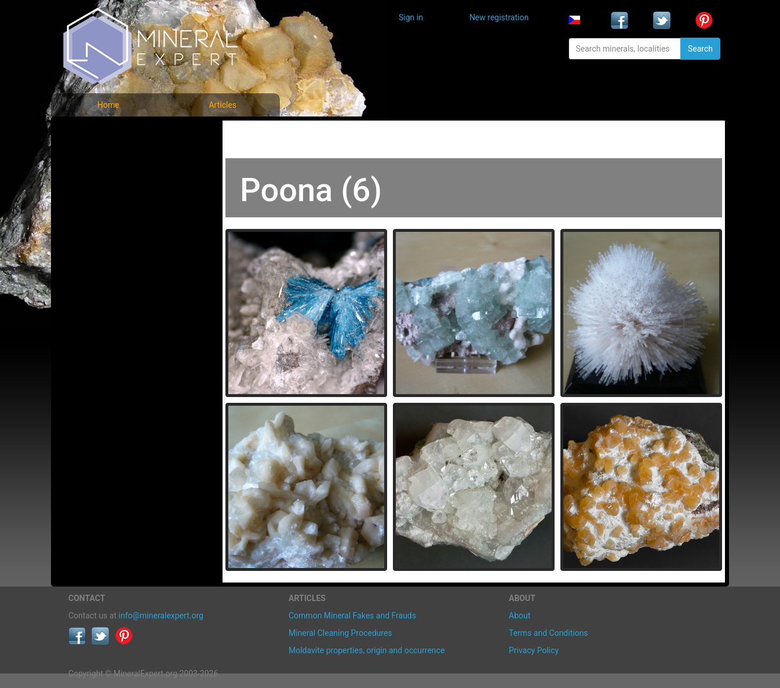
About (519, 615)
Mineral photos (104, 134)
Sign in (411, 17)
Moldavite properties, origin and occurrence (366, 650)
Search (700, 48)
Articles (222, 105)
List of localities (106, 210)
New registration (498, 17)
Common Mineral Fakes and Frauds (352, 615)
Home (108, 105)
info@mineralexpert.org (161, 615)
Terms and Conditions (548, 633)
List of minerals (105, 159)
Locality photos (105, 185)
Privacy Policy (534, 650)
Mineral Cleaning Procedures (340, 633)
